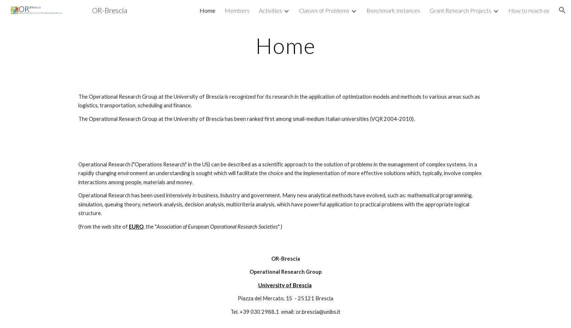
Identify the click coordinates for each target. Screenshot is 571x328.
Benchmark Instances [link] (393, 10)
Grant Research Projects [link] (460, 10)
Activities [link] (270, 10)
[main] (285, 45)
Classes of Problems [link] (324, 10)
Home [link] (207, 10)
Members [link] (237, 10)
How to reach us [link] (528, 10)
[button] (562, 10)
